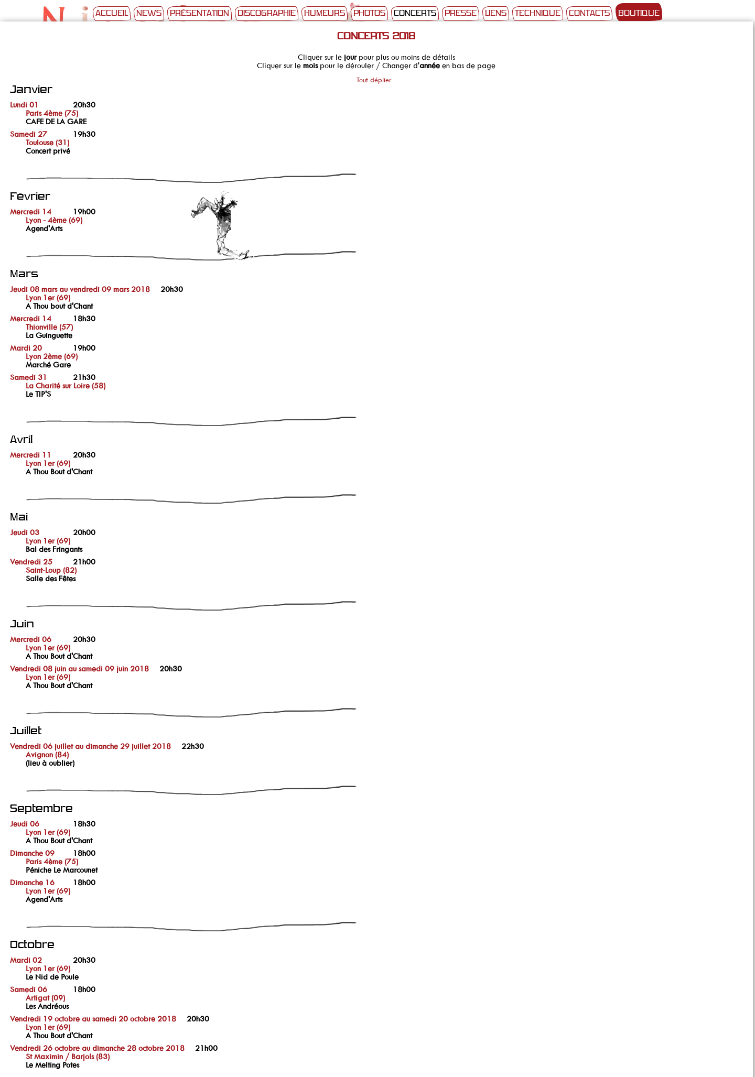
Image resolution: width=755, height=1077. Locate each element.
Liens (495, 13)
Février (30, 196)
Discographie (267, 13)
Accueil (111, 13)
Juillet (25, 731)
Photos (369, 13)
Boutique (639, 13)
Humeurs (324, 13)
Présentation (199, 13)
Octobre (32, 945)
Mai (19, 517)
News (148, 13)
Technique (537, 13)
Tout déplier (374, 80)
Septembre (41, 808)
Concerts (415, 13)
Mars (24, 274)
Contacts (589, 13)
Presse (461, 13)
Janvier (31, 89)
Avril (21, 440)
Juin (22, 624)
